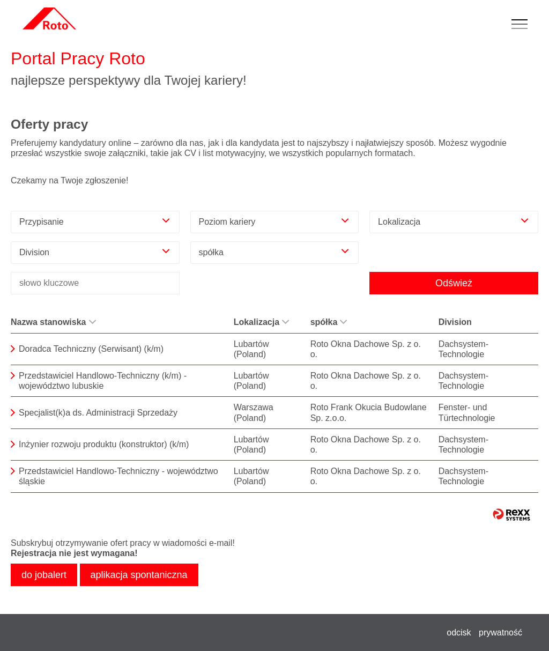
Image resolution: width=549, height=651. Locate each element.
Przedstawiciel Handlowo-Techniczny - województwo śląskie (118, 476)
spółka (328, 322)
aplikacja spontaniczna (139, 574)
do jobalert (43, 574)
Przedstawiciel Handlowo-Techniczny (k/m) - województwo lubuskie (103, 380)
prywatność (500, 632)
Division (455, 322)
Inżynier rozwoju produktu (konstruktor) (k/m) (104, 444)
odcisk (459, 632)
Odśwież (453, 283)
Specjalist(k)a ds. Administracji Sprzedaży (98, 412)
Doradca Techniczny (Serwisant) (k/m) (91, 348)
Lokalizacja (261, 322)
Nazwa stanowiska (53, 322)
